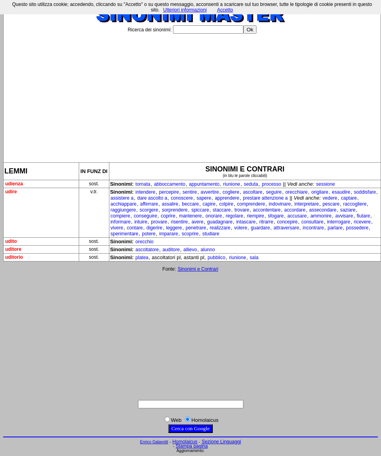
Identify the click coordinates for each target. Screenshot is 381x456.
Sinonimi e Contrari (198, 269)
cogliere (231, 192)
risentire (179, 222)
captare (349, 198)
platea (142, 257)
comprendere (251, 204)
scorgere (149, 210)
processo (271, 184)
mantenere (190, 216)
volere (240, 228)
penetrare (196, 228)
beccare (190, 204)
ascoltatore (147, 249)
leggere (174, 228)
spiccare (200, 210)
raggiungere (123, 210)
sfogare (276, 216)
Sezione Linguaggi (221, 441)
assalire (170, 204)
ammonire (320, 216)
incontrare (313, 228)
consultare (312, 222)
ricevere (362, 222)
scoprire (190, 234)
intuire (141, 222)
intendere (146, 192)
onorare (214, 216)
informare (121, 222)
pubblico (216, 257)
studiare (211, 234)
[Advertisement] (192, 94)
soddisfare (365, 192)
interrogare (338, 222)
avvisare (344, 216)
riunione (231, 184)
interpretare (306, 204)
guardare (260, 228)
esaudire (341, 192)
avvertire (209, 192)
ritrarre (266, 222)
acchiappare (123, 204)
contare (135, 228)
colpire (226, 204)
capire (209, 204)
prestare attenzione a (265, 198)
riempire (255, 216)
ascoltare (252, 192)
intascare (246, 222)
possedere (357, 228)
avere (197, 222)
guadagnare (220, 222)
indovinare (280, 204)
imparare (168, 234)
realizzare (220, 228)
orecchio (145, 241)
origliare (320, 192)
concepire (287, 222)
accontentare (266, 210)
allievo (190, 249)
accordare (294, 210)
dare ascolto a (152, 198)
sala (254, 257)
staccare (222, 210)
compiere (120, 216)
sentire (190, 192)
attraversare (286, 228)
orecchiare (296, 192)
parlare (335, 228)
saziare (348, 210)
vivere (117, 228)
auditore (170, 249)
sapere (203, 198)
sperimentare (124, 234)
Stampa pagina (192, 446)
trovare (241, 210)
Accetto (225, 10)
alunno (207, 249)
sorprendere (175, 210)
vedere (330, 198)
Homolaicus (185, 441)
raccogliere (355, 204)
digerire (154, 228)
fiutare (363, 216)
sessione (325, 184)
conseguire (145, 216)
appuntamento (204, 184)
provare (159, 222)
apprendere (227, 198)
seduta (251, 184)
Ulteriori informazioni (184, 10)
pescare (331, 204)
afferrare (149, 204)
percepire (169, 192)
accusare (297, 216)
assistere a (122, 198)
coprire (168, 216)
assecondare (322, 210)
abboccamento (169, 184)
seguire (274, 192)
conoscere (182, 198)
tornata (143, 184)
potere (149, 234)
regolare (234, 216)
